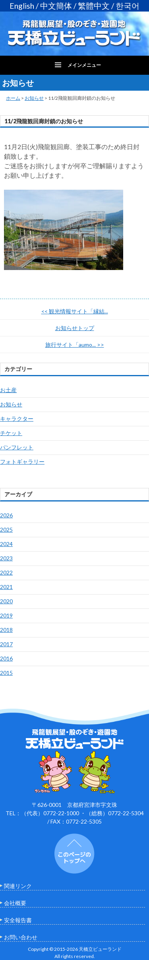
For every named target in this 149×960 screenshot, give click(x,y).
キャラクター (16, 418)
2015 (6, 672)
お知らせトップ (74, 328)
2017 (6, 644)
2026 (6, 515)
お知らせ (34, 98)
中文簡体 (56, 5)
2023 (6, 558)
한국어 (127, 5)
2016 (6, 658)
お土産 (8, 390)
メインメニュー (84, 65)
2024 (6, 543)
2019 (6, 615)
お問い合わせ (20, 937)
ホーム (13, 98)
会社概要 (15, 903)
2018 (6, 629)
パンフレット (16, 447)
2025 (6, 529)
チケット (11, 432)
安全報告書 (18, 920)
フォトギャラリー (22, 461)
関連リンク (18, 885)
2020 (6, 601)
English (22, 5)
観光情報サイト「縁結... (74, 311)
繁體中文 (94, 5)
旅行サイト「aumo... (74, 344)
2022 (6, 572)
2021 (6, 586)
